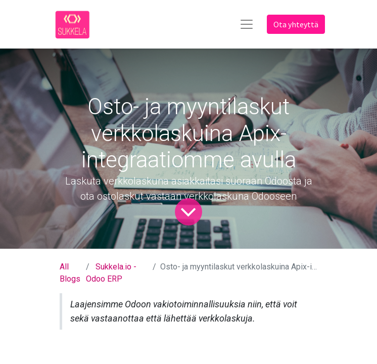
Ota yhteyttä (295, 24)
